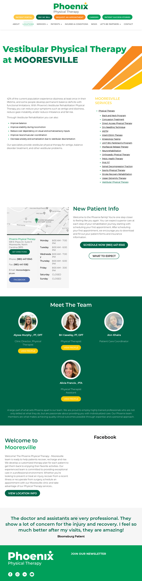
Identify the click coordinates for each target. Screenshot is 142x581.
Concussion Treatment (113, 119)
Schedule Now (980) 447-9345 (104, 245)
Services (42, 24)
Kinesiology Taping (111, 139)
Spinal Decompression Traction (117, 166)
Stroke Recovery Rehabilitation (117, 174)
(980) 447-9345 (24, 259)
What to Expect (104, 256)
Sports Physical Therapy (113, 170)
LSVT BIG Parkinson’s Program (117, 143)
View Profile (28, 351)
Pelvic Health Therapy (112, 158)
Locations (28, 24)
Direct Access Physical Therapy (117, 123)
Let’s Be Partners (110, 24)
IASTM (105, 131)
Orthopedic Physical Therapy (116, 154)
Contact (128, 24)
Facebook (19, 279)
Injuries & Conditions (76, 24)
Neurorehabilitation (111, 151)
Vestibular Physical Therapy (115, 182)
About (16, 24)
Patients (56, 24)
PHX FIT (106, 162)
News (94, 24)
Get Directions (19, 252)
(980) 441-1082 (21, 264)
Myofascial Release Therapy (115, 147)
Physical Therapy (107, 111)
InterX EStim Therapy (112, 135)
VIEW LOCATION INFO (22, 493)
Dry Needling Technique (113, 127)
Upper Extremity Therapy (114, 178)
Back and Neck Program (114, 115)
